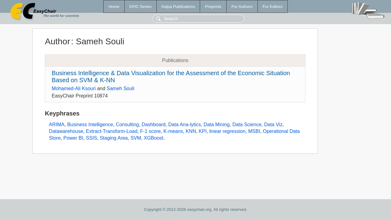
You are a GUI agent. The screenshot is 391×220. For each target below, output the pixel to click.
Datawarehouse (66, 131)
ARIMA (56, 124)
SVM (135, 138)
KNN (191, 131)
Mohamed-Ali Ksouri (74, 88)
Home (113, 6)
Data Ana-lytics (184, 124)
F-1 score (150, 131)
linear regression (227, 131)
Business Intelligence (90, 124)
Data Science (246, 124)
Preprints (213, 6)
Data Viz (273, 124)
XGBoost (153, 138)
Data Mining (216, 124)
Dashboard (154, 124)
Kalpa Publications (178, 6)
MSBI (254, 131)
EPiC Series (141, 6)
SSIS (91, 138)
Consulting (127, 124)
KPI (203, 131)
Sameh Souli (120, 88)
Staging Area (114, 138)
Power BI (73, 138)
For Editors (273, 6)
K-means (173, 131)
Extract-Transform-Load (111, 131)
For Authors (242, 6)
